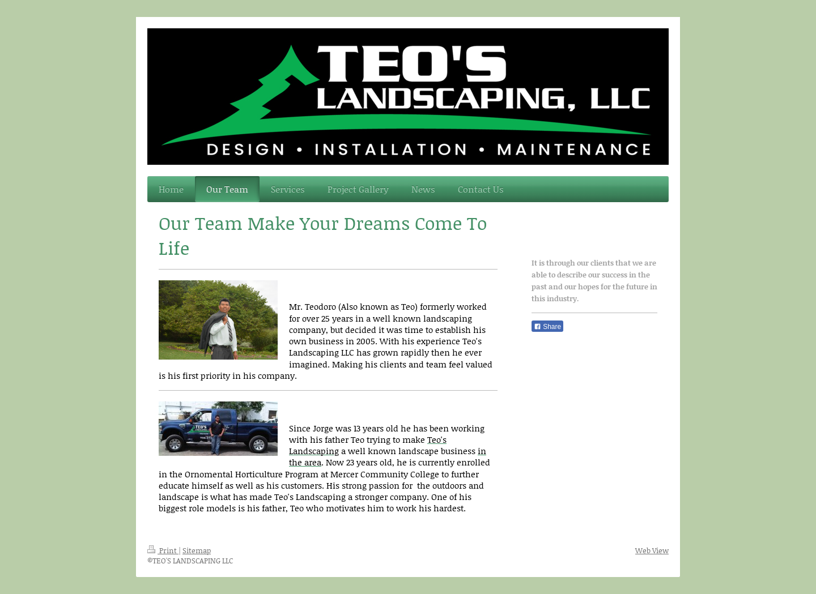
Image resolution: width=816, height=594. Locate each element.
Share (547, 327)
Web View (652, 550)
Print (162, 550)
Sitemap (196, 550)
